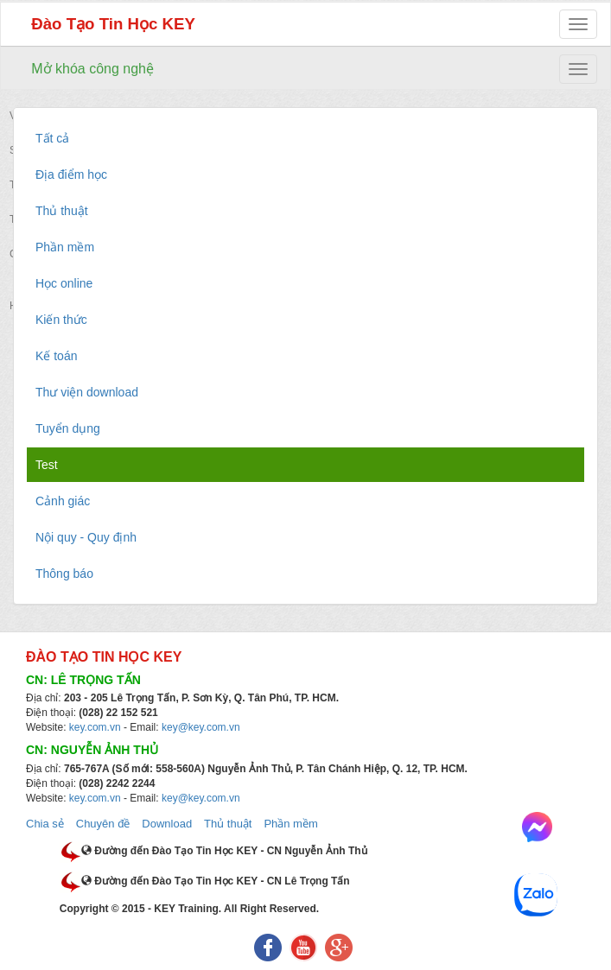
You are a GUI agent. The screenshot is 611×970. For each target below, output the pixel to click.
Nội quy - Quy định (86, 537)
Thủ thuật (61, 211)
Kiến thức (61, 320)
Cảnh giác (62, 501)
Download (167, 823)
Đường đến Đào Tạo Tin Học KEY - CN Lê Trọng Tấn (215, 881)
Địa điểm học (71, 174)
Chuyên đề (103, 823)
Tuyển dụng (67, 428)
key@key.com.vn (201, 727)
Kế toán (56, 356)
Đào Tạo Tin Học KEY (113, 24)
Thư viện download (86, 392)
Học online (63, 283)
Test (46, 465)
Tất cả (52, 138)
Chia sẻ (45, 823)
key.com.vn (95, 727)
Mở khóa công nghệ (92, 68)
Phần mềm (64, 247)
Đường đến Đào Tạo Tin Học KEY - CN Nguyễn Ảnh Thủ (224, 851)
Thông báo (64, 573)
